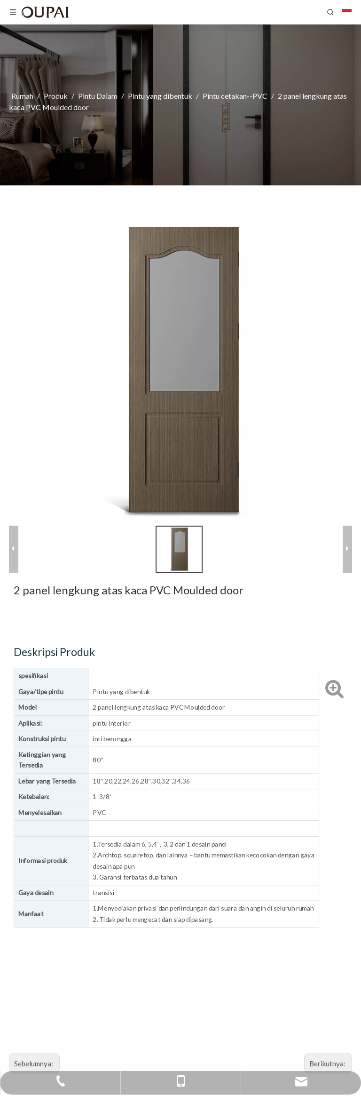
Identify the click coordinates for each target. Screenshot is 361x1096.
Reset (177, 934)
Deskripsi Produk (233, 319)
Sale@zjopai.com (270, 1009)
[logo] (46, 837)
